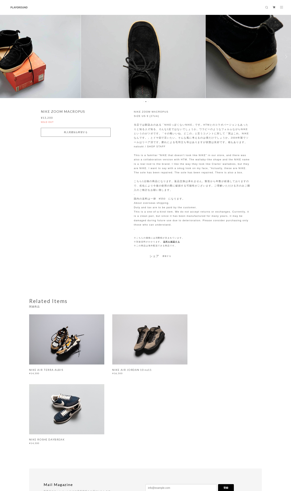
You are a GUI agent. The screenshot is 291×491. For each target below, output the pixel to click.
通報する (166, 256)
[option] (145, 56)
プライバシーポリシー (60, 468)
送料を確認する (171, 242)
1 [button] (143, 101)
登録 (225, 415)
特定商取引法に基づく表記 (88, 468)
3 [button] (148, 101)
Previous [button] (5, 57)
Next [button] (285, 57)
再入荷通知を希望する (75, 132)
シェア (154, 256)
